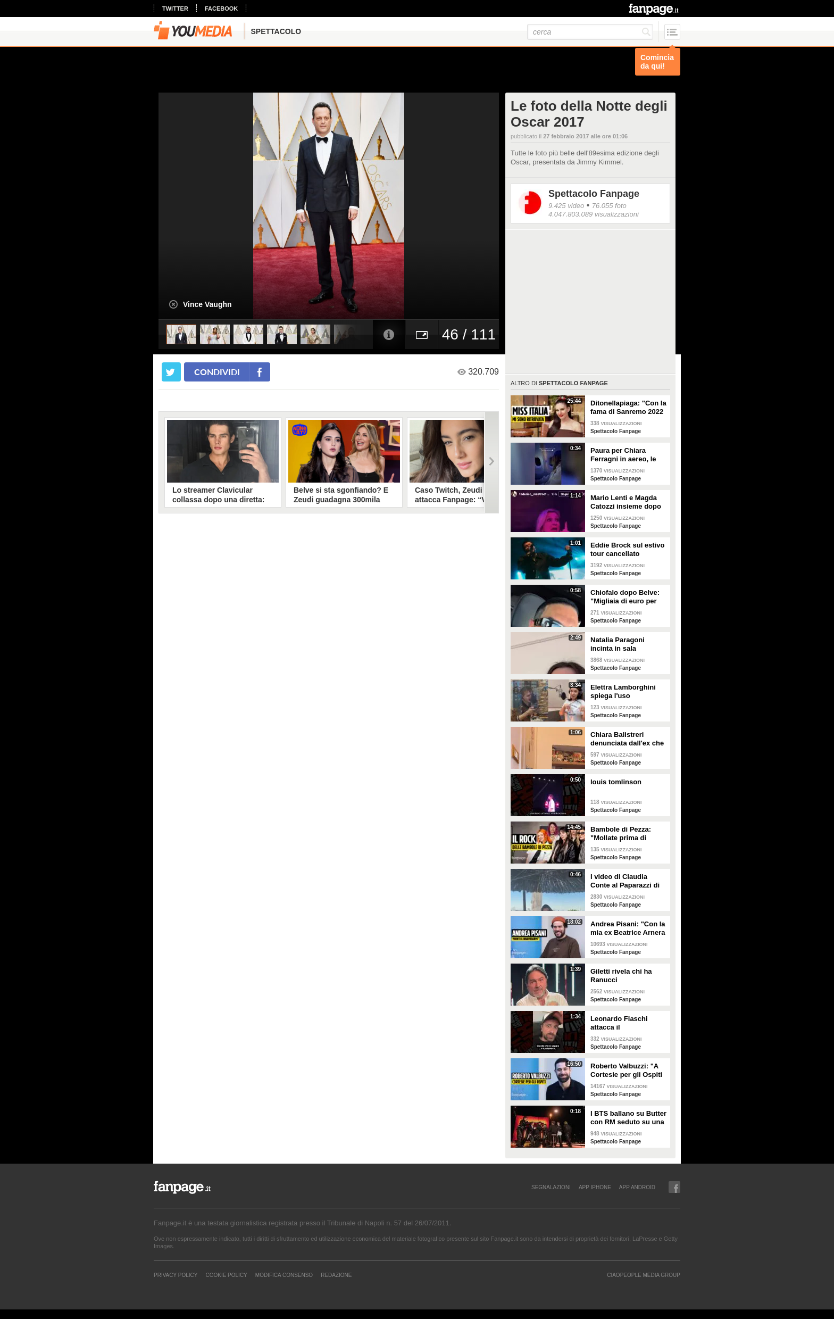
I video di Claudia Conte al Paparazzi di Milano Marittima (625, 881)
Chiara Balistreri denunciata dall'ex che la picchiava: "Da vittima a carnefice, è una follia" (627, 739)
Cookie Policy (226, 1274)
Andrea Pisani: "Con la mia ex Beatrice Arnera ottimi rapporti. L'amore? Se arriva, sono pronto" (627, 928)
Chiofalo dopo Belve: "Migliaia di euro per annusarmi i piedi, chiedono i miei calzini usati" (627, 596)
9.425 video (566, 206)
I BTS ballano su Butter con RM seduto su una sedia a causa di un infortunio (628, 1117)
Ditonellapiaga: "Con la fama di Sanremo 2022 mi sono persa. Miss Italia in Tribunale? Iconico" (628, 407)
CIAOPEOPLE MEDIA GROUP (643, 1274)
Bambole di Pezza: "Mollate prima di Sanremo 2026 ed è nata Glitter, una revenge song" (621, 833)
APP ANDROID (637, 1187)
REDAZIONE (336, 1274)
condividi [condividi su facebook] (217, 372)
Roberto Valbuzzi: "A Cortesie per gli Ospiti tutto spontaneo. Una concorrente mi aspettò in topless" (628, 1070)
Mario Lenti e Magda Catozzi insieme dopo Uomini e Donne (625, 502)
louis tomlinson (615, 782)
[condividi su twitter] (171, 371)
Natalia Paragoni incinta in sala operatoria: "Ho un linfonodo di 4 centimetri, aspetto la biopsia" (625, 644)
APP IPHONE (595, 1187)
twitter (175, 8)
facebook (221, 8)
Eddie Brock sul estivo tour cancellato (627, 549)
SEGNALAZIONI (551, 1187)
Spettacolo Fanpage (593, 193)
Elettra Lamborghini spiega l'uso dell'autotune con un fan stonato (624, 691)
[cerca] (590, 32)
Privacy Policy (175, 1274)
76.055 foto (609, 206)
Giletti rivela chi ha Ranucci (621, 975)
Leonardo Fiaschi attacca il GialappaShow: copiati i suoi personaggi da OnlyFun (627, 1023)
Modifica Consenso (284, 1274)
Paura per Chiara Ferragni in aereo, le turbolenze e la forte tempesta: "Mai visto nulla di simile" (624, 454)
